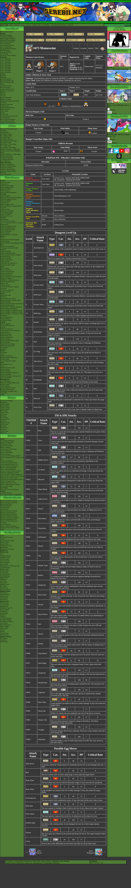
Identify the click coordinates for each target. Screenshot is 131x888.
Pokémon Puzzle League (7, 367)
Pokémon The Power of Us (8, 483)
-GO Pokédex (4, 54)
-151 (1, 554)
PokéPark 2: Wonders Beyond (9, 280)
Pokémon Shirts (5, 109)
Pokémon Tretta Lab (6, 273)
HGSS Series (4, 424)
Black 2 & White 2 (6, 270)
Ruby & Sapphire (5, 324)
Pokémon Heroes (5, 451)
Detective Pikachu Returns (8, 192)
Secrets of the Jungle (6, 486)
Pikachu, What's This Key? (8, 526)
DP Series (3, 421)
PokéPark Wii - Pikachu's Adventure (11, 307)
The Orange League (6, 136)
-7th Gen (3, 96)
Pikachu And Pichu (6, 504)
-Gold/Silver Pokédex (6, 37)
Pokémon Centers (5, 99)
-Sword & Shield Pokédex (8, 49)
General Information (6, 401)
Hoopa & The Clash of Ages (8, 478)
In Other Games (5, 384)
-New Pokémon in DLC (7, 121)
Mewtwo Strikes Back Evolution (10, 484)
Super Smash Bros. (6, 378)
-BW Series (3, 583)
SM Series (3, 433)
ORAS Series (4, 431)
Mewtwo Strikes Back (7, 442)
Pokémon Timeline (6, 97)
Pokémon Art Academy (7, 246)
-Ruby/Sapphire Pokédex (7, 38)
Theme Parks (4, 111)
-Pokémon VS (4, 635)
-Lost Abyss (3, 623)
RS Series (3, 416)
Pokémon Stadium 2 (6, 356)
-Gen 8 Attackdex (5, 70)
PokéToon (3, 173)
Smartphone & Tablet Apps (8, 391)
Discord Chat (4, 114)
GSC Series (3, 414)
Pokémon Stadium (5, 374)
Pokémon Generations (7, 164)
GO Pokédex (46, 25)
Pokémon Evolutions (6, 168)
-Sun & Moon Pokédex (7, 45)
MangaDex (3, 402)
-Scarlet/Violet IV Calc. (7, 89)
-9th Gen (3, 92)
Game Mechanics (5, 87)
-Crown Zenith (4, 561)
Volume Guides (5, 409)
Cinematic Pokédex (6, 86)
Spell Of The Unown (6, 446)
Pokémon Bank (4, 241)
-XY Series (3, 581)
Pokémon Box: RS (5, 335)
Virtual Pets (3, 393)
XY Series (3, 429)
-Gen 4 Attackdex (5, 64)
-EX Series (3, 586)
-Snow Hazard (4, 610)
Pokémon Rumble (5, 302)
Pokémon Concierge (6, 104)
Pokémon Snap (4, 369)
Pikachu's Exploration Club (8, 516)
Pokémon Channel (5, 334)
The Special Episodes (6, 157)
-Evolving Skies (5, 574)
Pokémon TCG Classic (7, 549)
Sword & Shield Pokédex (58, 25)
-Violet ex (3, 616)
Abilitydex (3, 77)
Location (83, 48)
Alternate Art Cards (6, 546)
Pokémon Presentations (7, 107)
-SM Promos (4, 596)
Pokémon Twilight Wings (8, 166)
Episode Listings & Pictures (8, 129)
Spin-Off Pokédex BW (7, 82)
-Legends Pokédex (5, 52)
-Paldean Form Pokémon (7, 123)
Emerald (2, 327)
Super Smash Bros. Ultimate (9, 234)
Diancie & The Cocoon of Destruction (11, 476)
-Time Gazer (4, 628)
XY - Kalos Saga (5, 146)
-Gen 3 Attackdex (5, 62)
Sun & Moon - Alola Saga (8, 147)
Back (91, 863)
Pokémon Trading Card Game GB (10, 376)
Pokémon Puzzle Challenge (8, 357)
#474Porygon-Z (91, 852)
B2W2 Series (4, 428)
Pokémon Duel (4, 261)
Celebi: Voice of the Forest (8, 449)
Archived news (8, 32)
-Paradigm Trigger (5, 620)
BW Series (3, 426)
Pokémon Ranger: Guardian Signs (10, 300)
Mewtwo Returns (5, 447)
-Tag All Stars (4, 633)
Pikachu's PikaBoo (5, 506)
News (2, 32)
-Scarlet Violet (4, 559)
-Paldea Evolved (5, 557)
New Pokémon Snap (6, 212)
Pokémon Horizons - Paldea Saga (10, 154)
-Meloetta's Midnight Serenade (9, 472)
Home (11, 25)
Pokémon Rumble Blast (7, 282)
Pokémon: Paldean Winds (8, 171)
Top (102, 863)
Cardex (2, 84)
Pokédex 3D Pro (5, 285)
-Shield (2, 631)
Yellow (2, 366)
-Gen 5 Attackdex (5, 65)
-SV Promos (4, 593)
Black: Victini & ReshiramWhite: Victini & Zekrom (8, 468)
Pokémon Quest (5, 233)
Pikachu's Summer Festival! (8, 511)
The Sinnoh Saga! (5, 142)
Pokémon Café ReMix (7, 186)
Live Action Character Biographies (10, 494)
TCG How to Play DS (6, 290)
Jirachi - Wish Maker (6, 452)
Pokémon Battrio (5, 319)
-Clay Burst (3, 611)
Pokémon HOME (5, 201)
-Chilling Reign (5, 576)
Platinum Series (5, 422)
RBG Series (3, 411)
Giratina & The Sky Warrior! (9, 462)
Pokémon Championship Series (9, 101)
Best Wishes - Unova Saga (8, 144)
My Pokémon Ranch (6, 317)
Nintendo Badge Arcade (7, 265)
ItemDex (3, 74)
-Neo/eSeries (4, 588)
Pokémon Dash (4, 332)
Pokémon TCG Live (6, 216)
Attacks (90, 48)
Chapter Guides (5, 407)
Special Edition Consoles (8, 388)
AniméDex (3, 130)
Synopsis (111, 139)
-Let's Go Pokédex (5, 47)
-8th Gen (3, 94)
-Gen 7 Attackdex (5, 69)
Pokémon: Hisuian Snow (7, 169)
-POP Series (3, 599)
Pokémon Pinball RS (6, 337)
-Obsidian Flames (5, 556)
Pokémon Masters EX (6, 187)
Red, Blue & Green (6, 364)
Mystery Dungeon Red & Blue (9, 340)
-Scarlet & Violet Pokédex (8, 55)
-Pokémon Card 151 (6, 608)
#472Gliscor (39, 852)
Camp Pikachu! (5, 507)
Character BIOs (5, 404)
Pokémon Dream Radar (7, 271)
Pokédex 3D (4, 283)
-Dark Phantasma (5, 625)
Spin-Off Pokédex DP (6, 80)
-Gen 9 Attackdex (5, 72)
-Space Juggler (4, 626)
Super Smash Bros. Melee (8, 361)
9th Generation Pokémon (7, 119)
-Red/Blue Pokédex (6, 35)
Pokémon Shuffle (5, 251)
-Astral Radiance (5, 567)
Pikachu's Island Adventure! (8, 514)
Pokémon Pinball (5, 371)
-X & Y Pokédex (5, 43)
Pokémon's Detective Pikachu (9, 489)
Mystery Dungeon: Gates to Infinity (11, 276)
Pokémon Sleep (5, 191)
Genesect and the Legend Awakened (11, 474)
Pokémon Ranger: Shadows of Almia (11, 312)
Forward (96, 863)
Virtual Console (5, 386)
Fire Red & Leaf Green (7, 325)
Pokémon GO (4, 184)
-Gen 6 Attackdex (5, 67)
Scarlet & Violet (5, 182)
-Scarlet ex (3, 615)
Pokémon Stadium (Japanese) (9, 372)
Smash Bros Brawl (6, 320)
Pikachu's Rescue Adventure (8, 502)
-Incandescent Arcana (6, 621)
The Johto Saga (5, 137)
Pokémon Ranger (5, 339)
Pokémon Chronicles (6, 156)
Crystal (2, 354)
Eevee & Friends (5, 524)
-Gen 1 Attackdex (5, 59)
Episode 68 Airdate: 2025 (119, 134)
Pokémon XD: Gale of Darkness (10, 330)
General (76, 48)
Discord (28, 25)
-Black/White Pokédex (7, 42)
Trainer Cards (4, 542)
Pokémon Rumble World (7, 253)
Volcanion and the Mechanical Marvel (11, 479)
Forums (16, 25)
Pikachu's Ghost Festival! (8, 512)
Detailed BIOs (4, 406)
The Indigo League (6, 134)
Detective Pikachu (5, 231)
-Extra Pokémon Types (7, 540)
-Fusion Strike (4, 571)
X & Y (2, 238)
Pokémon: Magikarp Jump (8, 226)
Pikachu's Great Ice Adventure (9, 517)
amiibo (2, 394)
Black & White (4, 268)
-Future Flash (4, 603)
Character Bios (4, 132)
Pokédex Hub (36, 25)
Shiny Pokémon (5, 161)
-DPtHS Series (4, 584)
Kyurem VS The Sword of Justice (10, 471)
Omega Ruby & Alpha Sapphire (10, 239)
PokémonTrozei (5, 342)
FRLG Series (4, 417)
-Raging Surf (4, 606)
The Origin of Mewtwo (7, 440)
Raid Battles (4, 547)
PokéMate (3, 349)
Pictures (112, 113)
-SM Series (3, 579)
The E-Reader (4, 347)
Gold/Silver (3, 352)
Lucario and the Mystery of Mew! (10, 456)
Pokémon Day (4, 106)
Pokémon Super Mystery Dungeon (10, 255)
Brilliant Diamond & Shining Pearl (10, 197)
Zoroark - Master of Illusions (9, 466)
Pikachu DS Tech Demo (7, 344)
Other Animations (5, 174)
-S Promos (3, 640)
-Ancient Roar (4, 604)
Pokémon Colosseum (6, 329)
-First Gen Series (5, 589)
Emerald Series (4, 419)
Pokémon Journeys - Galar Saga (10, 149)
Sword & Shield (5, 196)
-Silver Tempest (5, 562)
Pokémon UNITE (5, 189)
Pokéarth (70, 25)
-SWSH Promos (5, 594)
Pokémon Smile (5, 209)
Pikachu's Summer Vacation (8, 501)
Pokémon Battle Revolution (8, 308)
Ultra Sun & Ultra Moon (7, 221)
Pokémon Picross (5, 256)
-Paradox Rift (4, 552)
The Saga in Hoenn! (6, 139)
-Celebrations (4, 572)
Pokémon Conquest (6, 278)
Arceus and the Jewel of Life (9, 464)
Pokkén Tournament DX (7, 229)
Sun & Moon (4, 219)
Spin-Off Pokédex (5, 79)
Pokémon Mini (4, 359)
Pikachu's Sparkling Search (8, 519)
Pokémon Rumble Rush (7, 228)
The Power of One (5, 444)
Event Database (5, 118)
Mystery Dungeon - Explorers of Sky (11, 310)
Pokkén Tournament (6, 260)
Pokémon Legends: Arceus (8, 199)
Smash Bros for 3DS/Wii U (8, 263)
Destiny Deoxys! (5, 454)
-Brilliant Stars (4, 569)
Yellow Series (4, 412)
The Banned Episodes (6, 159)
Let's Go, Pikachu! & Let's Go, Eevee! (11, 223)
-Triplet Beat (4, 613)
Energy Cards (4, 544)
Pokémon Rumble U (6, 275)
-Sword (2, 630)
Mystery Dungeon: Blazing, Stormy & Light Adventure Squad (11, 304)
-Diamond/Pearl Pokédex (8, 40)
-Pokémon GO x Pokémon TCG (10, 566)
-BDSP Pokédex (5, 50)
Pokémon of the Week (6, 91)
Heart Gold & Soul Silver (8, 298)
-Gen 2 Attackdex (5, 60)
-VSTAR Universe (5, 618)
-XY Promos (4, 598)
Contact (22, 25)
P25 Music (3, 102)
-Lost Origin (4, 564)
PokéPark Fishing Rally (7, 346)
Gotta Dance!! (4, 509)
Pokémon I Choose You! (7, 481)
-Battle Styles (4, 578)
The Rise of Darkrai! (6, 461)
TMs (96, 48)
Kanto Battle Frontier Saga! (8, 141)
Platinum (3, 297)
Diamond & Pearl (5, 295)
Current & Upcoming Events (9, 116)
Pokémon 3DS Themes (7, 389)
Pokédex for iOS (5, 292)
